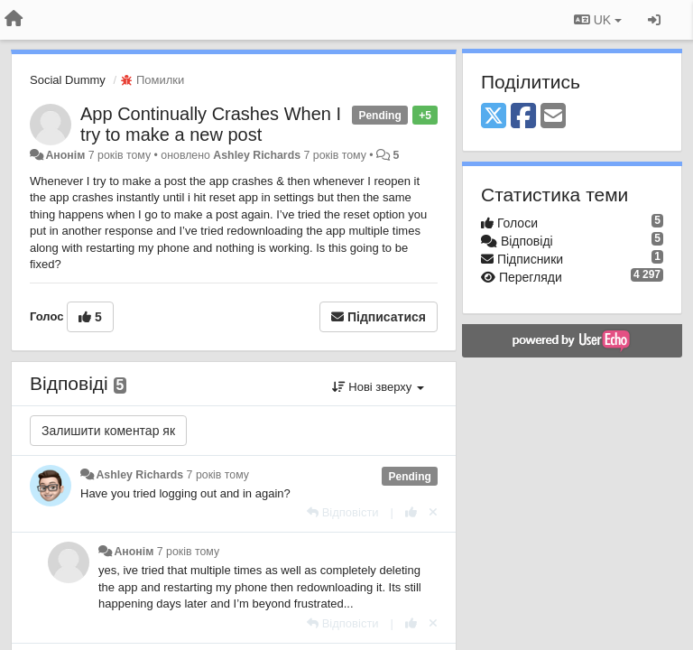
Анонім (65, 155)
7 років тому (218, 475)
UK (598, 20)
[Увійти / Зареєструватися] (654, 20)
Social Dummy (68, 80)
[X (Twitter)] (493, 117)
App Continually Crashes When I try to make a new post (210, 124)
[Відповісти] (343, 512)
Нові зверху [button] (378, 387)
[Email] (553, 117)
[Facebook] (523, 117)
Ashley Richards (256, 155)
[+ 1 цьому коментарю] (411, 512)
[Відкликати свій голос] (433, 512)
